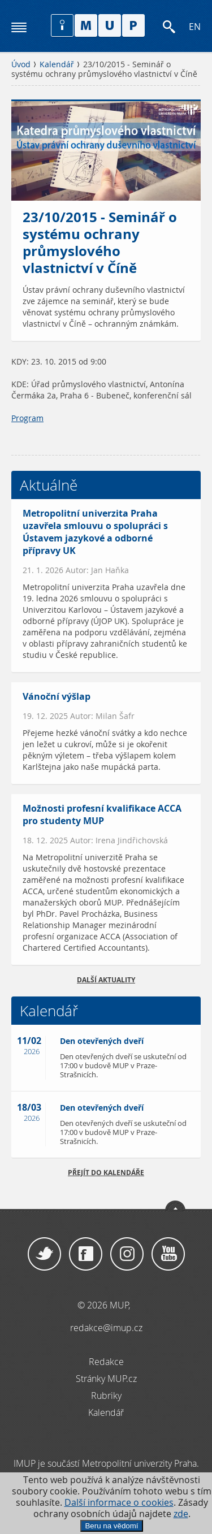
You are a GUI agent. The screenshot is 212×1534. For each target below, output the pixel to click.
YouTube (168, 1254)
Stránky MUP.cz (106, 1378)
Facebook (85, 1254)
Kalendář (57, 64)
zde (181, 1513)
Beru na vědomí (111, 1526)
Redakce (106, 1361)
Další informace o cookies (119, 1502)
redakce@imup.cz (106, 1327)
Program (27, 418)
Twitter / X (44, 1254)
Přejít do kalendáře (106, 1172)
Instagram (127, 1254)
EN (195, 26)
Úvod (21, 64)
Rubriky (106, 1395)
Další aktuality (106, 980)
